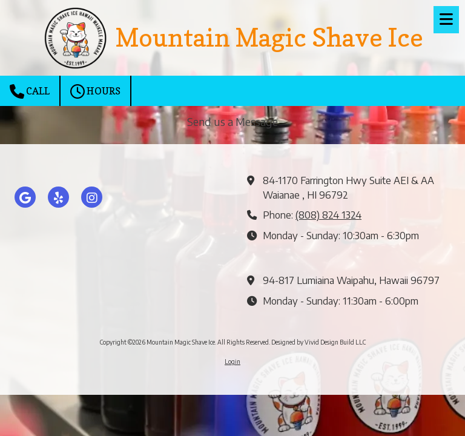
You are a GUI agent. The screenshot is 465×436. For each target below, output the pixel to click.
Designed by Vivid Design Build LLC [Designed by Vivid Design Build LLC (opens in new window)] (318, 342)
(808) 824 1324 (328, 214)
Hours (95, 91)
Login (232, 361)
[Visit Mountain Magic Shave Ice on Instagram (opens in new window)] (91, 197)
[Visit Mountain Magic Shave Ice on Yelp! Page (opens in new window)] (58, 197)
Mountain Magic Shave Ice (269, 37)
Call (30, 91)
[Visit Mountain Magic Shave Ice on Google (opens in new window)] (25, 197)
